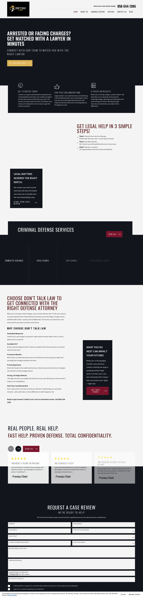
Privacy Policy (94, 587)
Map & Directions (46, 574)
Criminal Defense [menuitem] (98, 12)
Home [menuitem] (76, 12)
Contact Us (93, 583)
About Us (93, 574)
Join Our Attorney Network (100, 565)
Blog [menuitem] (131, 12)
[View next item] (18, 393)
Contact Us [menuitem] (122, 12)
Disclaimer (93, 578)
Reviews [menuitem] (111, 12)
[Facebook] (130, 565)
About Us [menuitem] (84, 12)
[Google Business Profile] (134, 565)
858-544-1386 (126, 6)
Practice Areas (95, 570)
